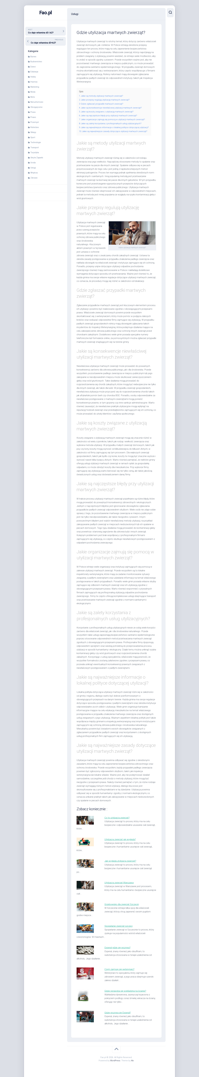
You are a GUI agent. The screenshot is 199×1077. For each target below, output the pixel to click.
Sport (32, 137)
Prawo (33, 117)
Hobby (33, 77)
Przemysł (34, 122)
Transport (34, 147)
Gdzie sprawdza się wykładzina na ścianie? (125, 991)
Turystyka (34, 152)
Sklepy (33, 132)
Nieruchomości (36, 102)
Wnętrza (34, 173)
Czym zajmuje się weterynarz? (119, 969)
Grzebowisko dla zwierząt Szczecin (121, 904)
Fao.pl (45, 12)
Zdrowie (33, 178)
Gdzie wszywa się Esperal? (117, 1012)
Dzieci (33, 67)
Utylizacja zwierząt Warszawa (119, 882)
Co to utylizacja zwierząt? (117, 817)
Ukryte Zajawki (36, 158)
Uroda (33, 163)
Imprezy (33, 82)
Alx (132, 1060)
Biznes (33, 57)
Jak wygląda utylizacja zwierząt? (120, 861)
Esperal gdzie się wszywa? (117, 947)
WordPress (115, 1060)
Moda (32, 92)
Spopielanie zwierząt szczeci (118, 926)
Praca (32, 112)
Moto (32, 97)
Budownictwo (36, 61)
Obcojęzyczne (36, 107)
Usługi (33, 168)
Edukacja (34, 72)
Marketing (34, 87)
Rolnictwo (34, 127)
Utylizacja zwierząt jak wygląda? (120, 839)
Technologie (35, 142)
